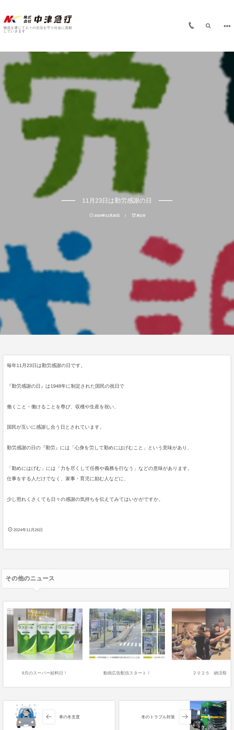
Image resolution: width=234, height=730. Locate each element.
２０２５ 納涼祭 (209, 675)
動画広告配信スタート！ (127, 675)
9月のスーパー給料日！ (45, 675)
